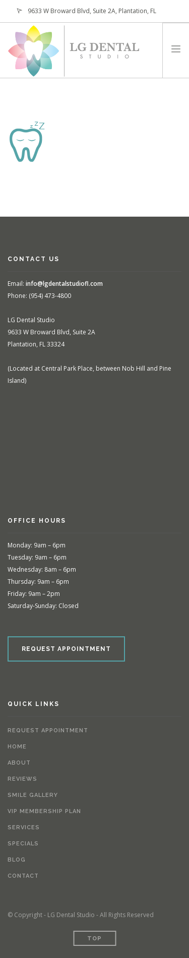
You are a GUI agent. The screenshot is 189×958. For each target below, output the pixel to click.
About (19, 763)
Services (24, 827)
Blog (17, 859)
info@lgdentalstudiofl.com (64, 283)
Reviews (22, 779)
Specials (23, 843)
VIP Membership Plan (44, 811)
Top (94, 938)
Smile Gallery (33, 795)
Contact (23, 876)
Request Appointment (48, 730)
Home (17, 746)
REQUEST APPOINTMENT (66, 648)
